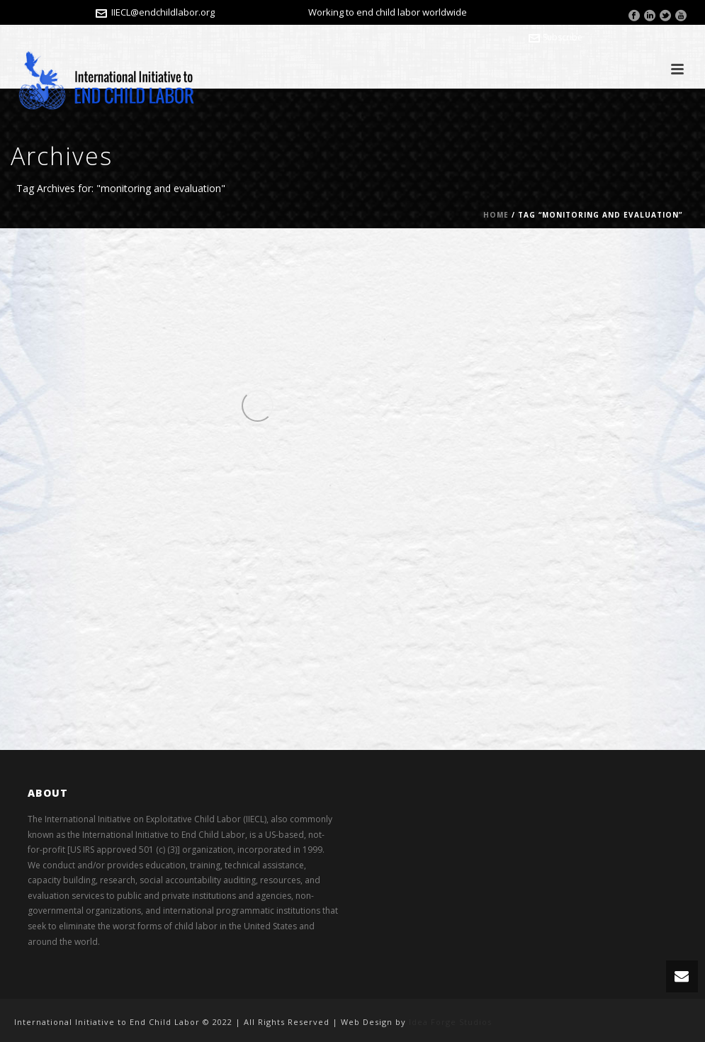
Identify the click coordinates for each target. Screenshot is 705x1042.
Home (496, 215)
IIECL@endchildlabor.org (163, 12)
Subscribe (555, 37)
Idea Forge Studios (450, 1021)
